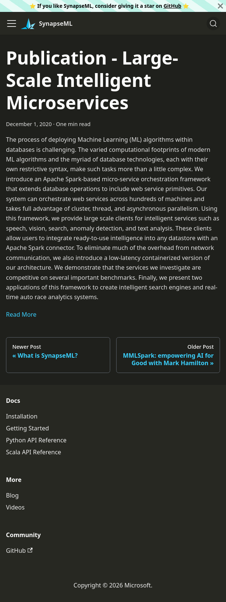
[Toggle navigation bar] (11, 23)
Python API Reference (36, 440)
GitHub (173, 5)
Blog (12, 495)
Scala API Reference (33, 452)
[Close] (220, 6)
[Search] (213, 23)
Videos (15, 507)
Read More (21, 314)
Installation (21, 416)
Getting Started (27, 428)
